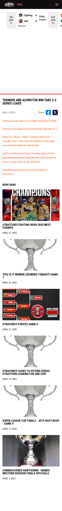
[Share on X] (55, 112)
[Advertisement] (31, 61)
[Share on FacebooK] (48, 112)
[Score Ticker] (31, 20)
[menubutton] (57, 5)
